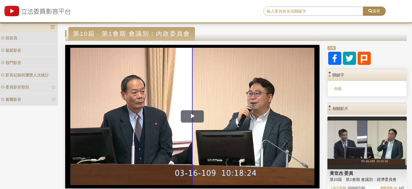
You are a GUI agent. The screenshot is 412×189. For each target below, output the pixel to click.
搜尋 (374, 11)
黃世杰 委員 (341, 173)
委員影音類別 (15, 87)
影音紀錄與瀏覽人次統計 (25, 75)
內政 (338, 88)
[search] (313, 11)
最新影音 (11, 50)
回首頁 (9, 38)
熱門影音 (11, 62)
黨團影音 (11, 99)
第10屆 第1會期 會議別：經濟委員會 (363, 179)
